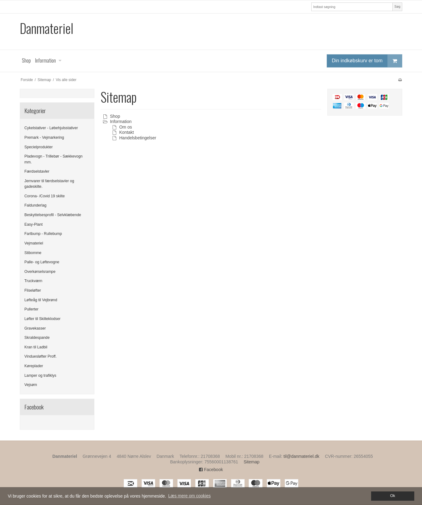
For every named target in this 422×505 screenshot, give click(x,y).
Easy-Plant (33, 224)
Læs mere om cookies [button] (189, 495)
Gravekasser (35, 328)
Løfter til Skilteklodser (42, 319)
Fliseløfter (32, 290)
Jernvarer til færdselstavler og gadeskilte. (49, 184)
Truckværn (33, 281)
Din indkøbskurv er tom (367, 61)
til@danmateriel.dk (301, 456)
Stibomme (32, 253)
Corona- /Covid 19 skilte (44, 196)
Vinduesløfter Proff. (40, 356)
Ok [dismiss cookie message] (392, 496)
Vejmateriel (33, 243)
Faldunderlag (35, 205)
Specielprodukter (38, 147)
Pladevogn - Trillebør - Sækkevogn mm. (53, 159)
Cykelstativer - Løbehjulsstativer (51, 128)
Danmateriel (46, 28)
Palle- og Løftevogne (41, 262)
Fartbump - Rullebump (43, 234)
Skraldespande (37, 337)
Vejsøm (30, 385)
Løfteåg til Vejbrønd (40, 300)
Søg (397, 6)
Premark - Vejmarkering (44, 137)
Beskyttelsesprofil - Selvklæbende (52, 215)
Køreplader (33, 366)
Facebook (211, 469)
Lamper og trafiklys (40, 375)
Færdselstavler (36, 171)
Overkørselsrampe (40, 271)
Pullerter (31, 309)
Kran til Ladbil (35, 347)
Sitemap (251, 461)
